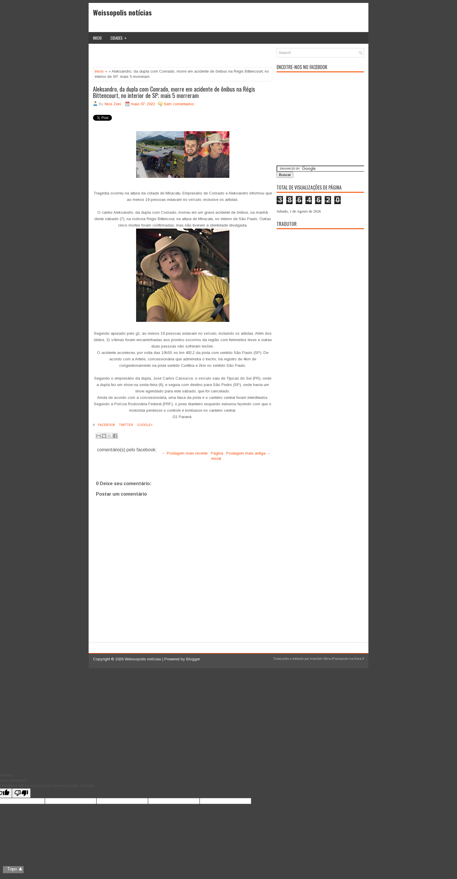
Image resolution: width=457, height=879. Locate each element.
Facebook (106, 425)
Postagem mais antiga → (248, 453)
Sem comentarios (179, 104)
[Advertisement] (161, 57)
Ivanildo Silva (320, 658)
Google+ (144, 425)
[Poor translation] (21, 793)
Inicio (97, 38)
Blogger (193, 659)
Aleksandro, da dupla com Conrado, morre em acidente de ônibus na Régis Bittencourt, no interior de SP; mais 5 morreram (174, 92)
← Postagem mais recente (185, 453)
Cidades (120, 36)
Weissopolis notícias (122, 12)
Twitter (125, 425)
